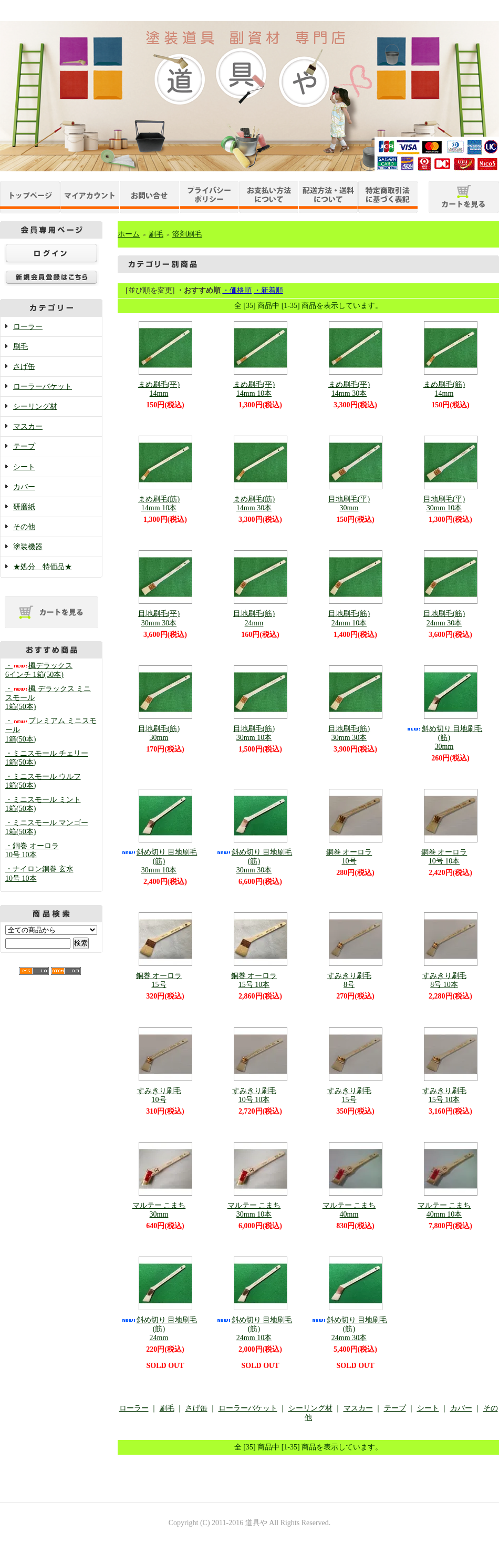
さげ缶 (24, 367)
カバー (24, 487)
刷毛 (20, 347)
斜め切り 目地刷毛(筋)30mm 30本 (254, 861)
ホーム (129, 234)
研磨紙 (24, 507)
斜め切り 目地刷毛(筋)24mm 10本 (254, 1329)
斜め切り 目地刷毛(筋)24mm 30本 (349, 1329)
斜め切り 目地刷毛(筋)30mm (444, 737)
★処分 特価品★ (42, 567)
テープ (24, 446)
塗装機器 (28, 547)
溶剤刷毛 (187, 234)
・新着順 (268, 290)
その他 (24, 527)
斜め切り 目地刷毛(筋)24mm (159, 1329)
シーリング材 (35, 406)
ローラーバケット (42, 386)
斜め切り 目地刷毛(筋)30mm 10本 (159, 861)
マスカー (28, 426)
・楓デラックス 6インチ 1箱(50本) (38, 670)
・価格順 (237, 290)
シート (24, 467)
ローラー (28, 327)
